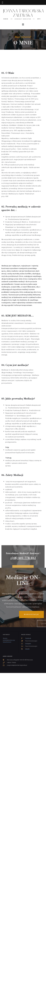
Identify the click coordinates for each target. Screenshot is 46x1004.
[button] (23, 24)
